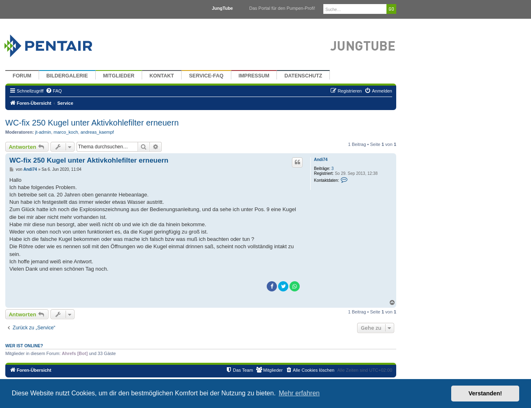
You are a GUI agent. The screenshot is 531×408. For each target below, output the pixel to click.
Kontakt (161, 76)
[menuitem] (54, 91)
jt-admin (43, 132)
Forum (22, 76)
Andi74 (320, 159)
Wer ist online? (24, 345)
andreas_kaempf (97, 132)
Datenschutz (303, 76)
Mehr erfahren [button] (299, 393)
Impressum (254, 76)
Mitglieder (118, 76)
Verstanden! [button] (485, 393)
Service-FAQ (206, 76)
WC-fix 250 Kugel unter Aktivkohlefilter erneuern (92, 122)
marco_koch (66, 132)
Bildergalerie (67, 76)
